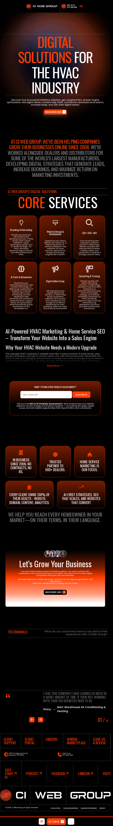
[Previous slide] (31, 719)
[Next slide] (40, 719)
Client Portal (30, 740)
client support (10, 740)
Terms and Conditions (70, 808)
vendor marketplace (76, 740)
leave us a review (99, 740)
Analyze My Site (81, 394)
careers (51, 739)
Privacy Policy (56, 808)
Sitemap (102, 808)
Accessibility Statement (89, 808)
